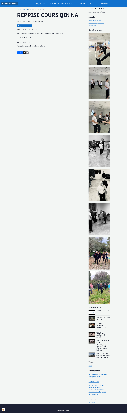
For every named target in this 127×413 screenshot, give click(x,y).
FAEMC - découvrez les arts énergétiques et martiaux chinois (103, 355)
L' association (53, 3)
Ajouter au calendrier (24, 26)
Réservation (105, 3)
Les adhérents (93, 374)
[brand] (9, 3)
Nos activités (66, 3)
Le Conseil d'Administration (96, 390)
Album (76, 3)
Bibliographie (102, 392)
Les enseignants (93, 394)
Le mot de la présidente (95, 387)
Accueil (19, 9)
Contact (96, 3)
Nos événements (102, 374)
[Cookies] (3, 409)
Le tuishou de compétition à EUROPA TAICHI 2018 (101, 326)
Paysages (91, 377)
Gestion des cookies (63, 410)
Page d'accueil (41, 3)
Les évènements (93, 392)
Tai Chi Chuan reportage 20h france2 (100, 335)
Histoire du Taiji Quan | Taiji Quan (103, 318)
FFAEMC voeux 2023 (102, 311)
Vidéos (82, 3)
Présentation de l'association (97, 385)
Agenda (89, 3)
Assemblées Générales (95, 21)
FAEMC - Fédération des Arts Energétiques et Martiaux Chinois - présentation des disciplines (102, 345)
